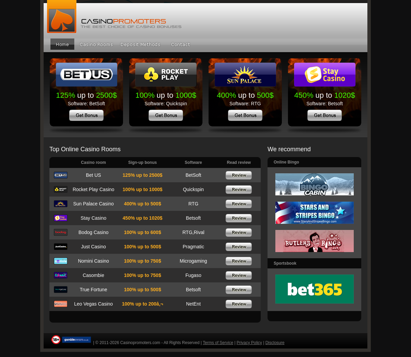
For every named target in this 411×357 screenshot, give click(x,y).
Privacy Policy (249, 342)
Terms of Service (218, 342)
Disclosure (275, 342)
